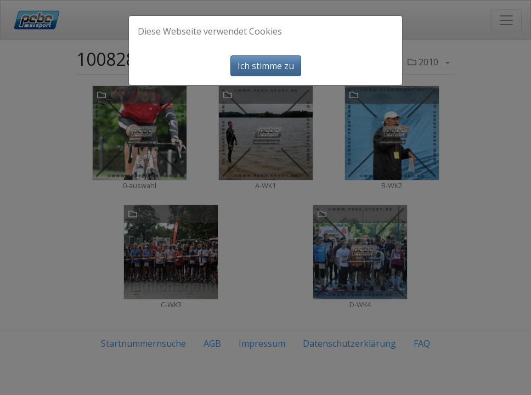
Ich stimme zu (266, 66)
